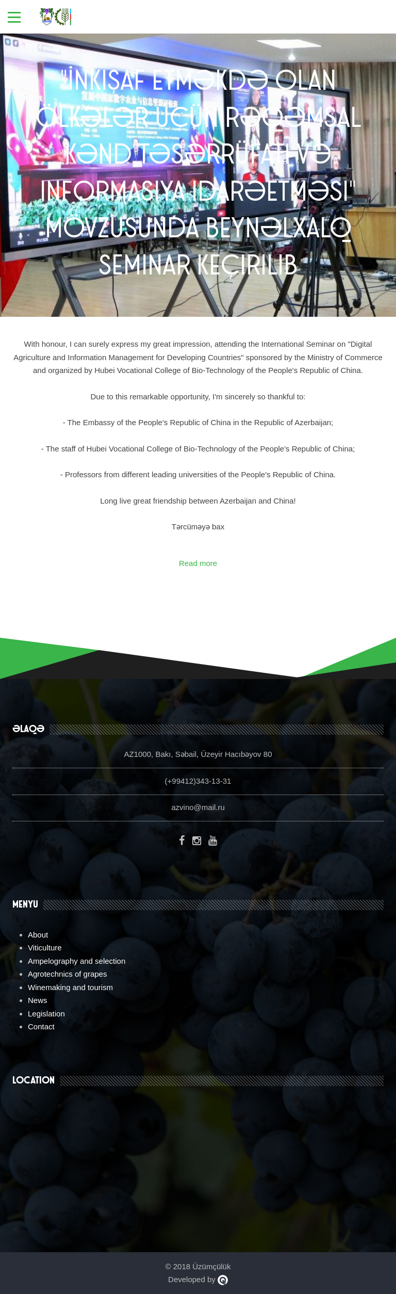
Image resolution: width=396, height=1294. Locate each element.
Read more (198, 563)
